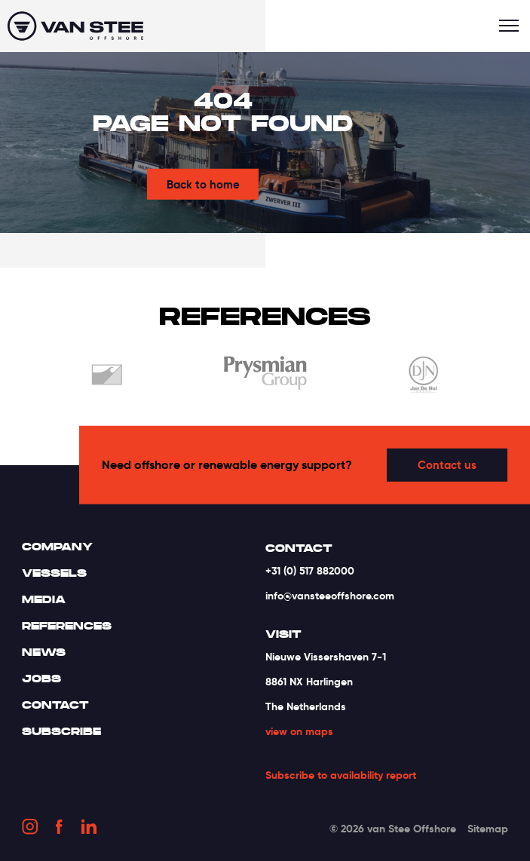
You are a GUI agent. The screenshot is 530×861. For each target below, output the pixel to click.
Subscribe (61, 731)
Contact (55, 704)
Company (57, 546)
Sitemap (487, 828)
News (44, 652)
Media (44, 599)
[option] (107, 377)
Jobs (41, 678)
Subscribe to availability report (340, 775)
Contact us (447, 465)
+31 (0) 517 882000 (309, 571)
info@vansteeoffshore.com (329, 595)
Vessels (54, 573)
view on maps (299, 731)
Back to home (203, 184)
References (67, 625)
